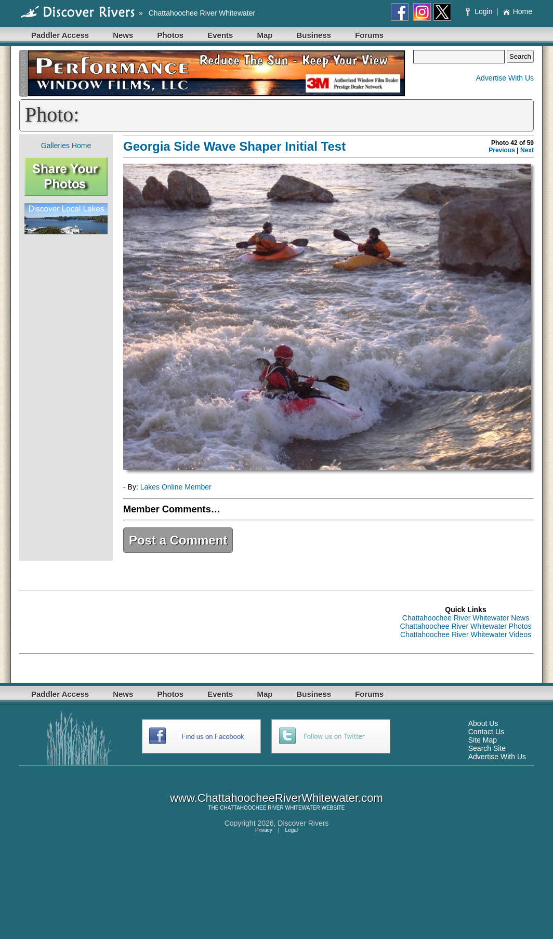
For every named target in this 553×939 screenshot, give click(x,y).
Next (527, 150)
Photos (170, 35)
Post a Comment (178, 540)
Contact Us (486, 732)
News (123, 35)
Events (220, 35)
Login (480, 11)
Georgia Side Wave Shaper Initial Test (234, 146)
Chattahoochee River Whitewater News (465, 618)
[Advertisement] (66, 397)
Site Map (482, 740)
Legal (291, 830)
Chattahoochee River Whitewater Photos (466, 626)
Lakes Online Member (176, 487)
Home (517, 11)
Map (264, 35)
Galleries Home (66, 145)
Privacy (263, 830)
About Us (483, 723)
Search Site (487, 748)
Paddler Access (60, 35)
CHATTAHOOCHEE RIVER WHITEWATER (270, 808)
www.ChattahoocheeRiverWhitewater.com (276, 797)
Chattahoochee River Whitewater (202, 13)
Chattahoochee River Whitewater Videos (465, 634)
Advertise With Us (505, 78)
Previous (502, 150)
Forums (369, 35)
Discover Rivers (303, 823)
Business (313, 35)
